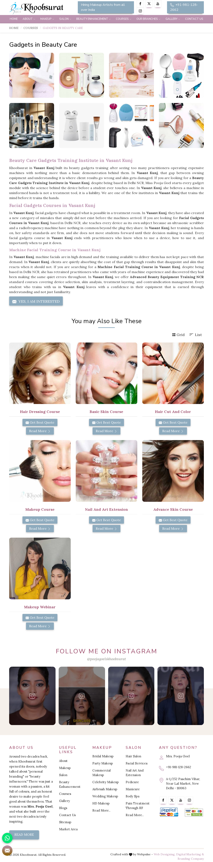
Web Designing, (164, 854)
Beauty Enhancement (93, 19)
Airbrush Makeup (104, 789)
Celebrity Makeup (105, 782)
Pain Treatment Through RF (138, 805)
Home (14, 19)
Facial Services (136, 763)
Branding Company (191, 859)
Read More (40, 431)
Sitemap (65, 822)
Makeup (47, 19)
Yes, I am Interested (36, 301)
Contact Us (194, 19)
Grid (178, 334)
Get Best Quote (40, 422)
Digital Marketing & (190, 854)
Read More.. (101, 810)
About (29, 19)
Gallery (173, 19)
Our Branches (148, 19)
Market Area (68, 829)
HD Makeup (101, 803)
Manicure (133, 789)
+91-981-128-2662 (184, 7)
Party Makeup (102, 763)
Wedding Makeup (105, 796)
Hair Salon (133, 756)
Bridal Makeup (103, 756)
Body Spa (132, 796)
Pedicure (132, 782)
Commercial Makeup (101, 772)
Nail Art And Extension (135, 772)
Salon (65, 19)
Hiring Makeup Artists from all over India (103, 7)
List (195, 334)
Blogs (63, 808)
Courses (123, 19)
